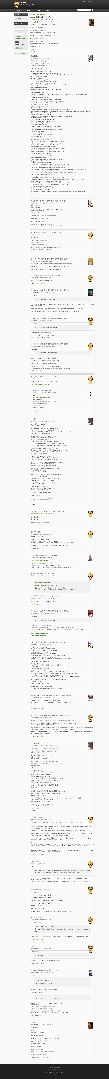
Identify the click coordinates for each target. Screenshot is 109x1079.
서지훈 (35, 203)
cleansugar (38, 392)
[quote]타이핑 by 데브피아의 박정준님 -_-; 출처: (45, 970)
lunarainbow (37, 346)
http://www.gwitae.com (39, 412)
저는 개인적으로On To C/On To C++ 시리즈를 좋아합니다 (47, 511)
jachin (35, 261)
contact (89, 1)
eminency (36, 292)
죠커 (35, 277)
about (84, 1)
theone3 (36, 534)
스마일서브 (59, 1069)
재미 (38, 14)
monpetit (36, 613)
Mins (35, 557)
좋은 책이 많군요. (36, 532)
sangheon (36, 697)
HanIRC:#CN (41, 283)
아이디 (16, 28)
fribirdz (36, 58)
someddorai (36, 19)
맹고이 (35, 320)
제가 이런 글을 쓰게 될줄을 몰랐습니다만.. (42, 574)
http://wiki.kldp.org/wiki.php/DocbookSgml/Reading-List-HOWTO (48, 596)
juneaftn (36, 379)
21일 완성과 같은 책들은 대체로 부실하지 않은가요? (45, 275)
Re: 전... (33, 946)
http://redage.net (35, 604)
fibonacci (36, 513)
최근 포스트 (18, 18)
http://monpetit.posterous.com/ (39, 633)
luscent (36, 889)
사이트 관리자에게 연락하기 (59, 1072)
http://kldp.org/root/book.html (39, 560)
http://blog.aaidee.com (39, 407)
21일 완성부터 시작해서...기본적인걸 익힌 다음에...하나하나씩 (48, 201)
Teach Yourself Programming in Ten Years (45, 377)
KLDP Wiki (37, 10)
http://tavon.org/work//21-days (41, 397)
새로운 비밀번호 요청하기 (21, 39)
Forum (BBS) (18, 10)
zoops (35, 235)
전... (32, 887)
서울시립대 (59, 1068)
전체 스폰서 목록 (48, 1072)
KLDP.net (46, 10)
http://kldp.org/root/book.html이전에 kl (44, 555)
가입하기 (18, 37)
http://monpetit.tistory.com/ (38, 635)
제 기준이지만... (35, 743)
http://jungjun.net (36, 1015)
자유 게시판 (42, 14)
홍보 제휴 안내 (24, 53)
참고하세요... (35, 56)
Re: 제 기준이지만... (37, 817)
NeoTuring (36, 864)
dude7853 (36, 972)
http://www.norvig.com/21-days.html (41, 384)
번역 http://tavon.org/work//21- (43, 390)
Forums (34, 14)
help (93, 1)
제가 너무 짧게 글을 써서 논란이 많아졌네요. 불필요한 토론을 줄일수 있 (50, 715)
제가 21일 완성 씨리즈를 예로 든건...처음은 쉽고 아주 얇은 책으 (48, 642)
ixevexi (35, 421)
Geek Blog (28, 10)
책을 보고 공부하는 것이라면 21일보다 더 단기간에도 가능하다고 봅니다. (51, 695)
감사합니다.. (34, 1022)
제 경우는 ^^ (34, 419)
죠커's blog (34, 283)
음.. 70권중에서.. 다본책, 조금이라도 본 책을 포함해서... (47, 233)
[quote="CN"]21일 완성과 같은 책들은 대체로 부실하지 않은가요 (49, 290)
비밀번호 (17, 32)
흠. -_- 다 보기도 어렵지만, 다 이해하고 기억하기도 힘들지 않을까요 (50, 259)
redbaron (36, 576)
